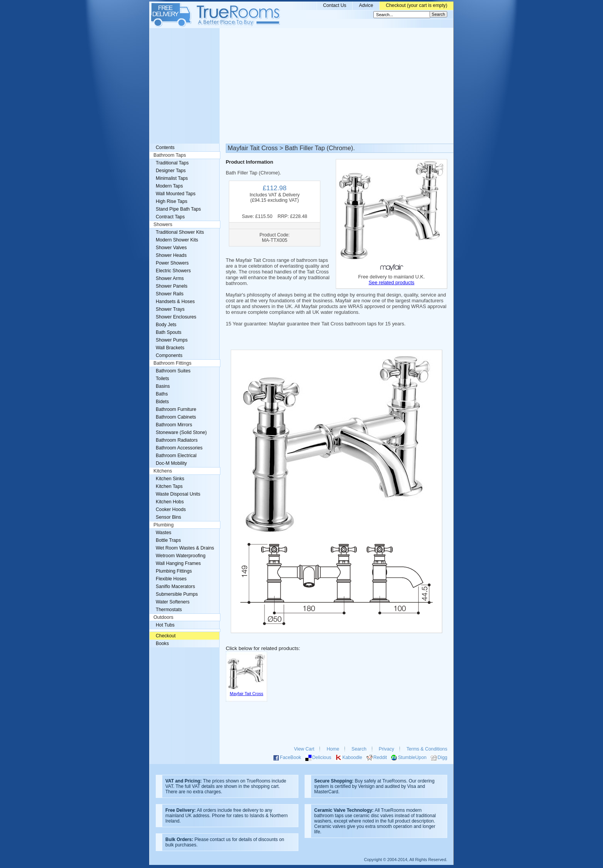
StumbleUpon (412, 757)
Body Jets (166, 324)
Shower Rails (169, 294)
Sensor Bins (168, 517)
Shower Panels (171, 286)
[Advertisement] (301, 86)
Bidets (162, 401)
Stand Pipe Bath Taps (178, 209)
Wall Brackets (170, 347)
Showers (162, 224)
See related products (391, 282)
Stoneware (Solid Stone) (181, 432)
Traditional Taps (172, 163)
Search (358, 749)
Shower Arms (170, 278)
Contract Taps (170, 217)
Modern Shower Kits (177, 240)
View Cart (304, 749)
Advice (366, 5)
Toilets (162, 378)
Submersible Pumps (177, 594)
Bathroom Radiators (177, 440)
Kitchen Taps (169, 486)
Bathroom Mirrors (174, 424)
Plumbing (163, 525)
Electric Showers (173, 270)
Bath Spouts (169, 332)
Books (162, 643)
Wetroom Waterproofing (180, 555)
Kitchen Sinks (170, 478)
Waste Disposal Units (178, 494)
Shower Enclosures (176, 317)
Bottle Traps (168, 540)
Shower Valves (171, 247)
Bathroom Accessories (179, 448)
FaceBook (290, 757)
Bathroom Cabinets (176, 417)
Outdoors (163, 617)
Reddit (380, 757)
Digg (442, 757)
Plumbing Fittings (174, 571)
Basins (163, 386)
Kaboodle (352, 757)
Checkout (166, 635)
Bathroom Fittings (172, 363)
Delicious (321, 757)
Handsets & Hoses (175, 301)
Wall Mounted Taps (175, 193)
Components (169, 355)
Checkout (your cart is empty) (416, 5)
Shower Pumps (172, 340)
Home (332, 749)
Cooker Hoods (171, 509)
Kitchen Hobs (170, 501)
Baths (162, 394)
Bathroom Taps (169, 155)
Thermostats (169, 609)
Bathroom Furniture (176, 409)
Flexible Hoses (171, 578)
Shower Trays (170, 309)
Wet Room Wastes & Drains (185, 548)
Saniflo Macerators (175, 586)
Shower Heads (171, 255)
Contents (165, 147)
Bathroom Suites (173, 371)
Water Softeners (173, 602)
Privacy (386, 749)
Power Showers (172, 263)
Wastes (163, 532)
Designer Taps (171, 170)
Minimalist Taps (172, 178)
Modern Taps (169, 186)
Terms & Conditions (426, 749)
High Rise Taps (171, 201)
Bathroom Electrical (176, 455)
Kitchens (162, 471)
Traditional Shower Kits (180, 232)
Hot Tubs (165, 625)
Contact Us (334, 5)
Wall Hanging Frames (178, 563)
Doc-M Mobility (171, 463)
